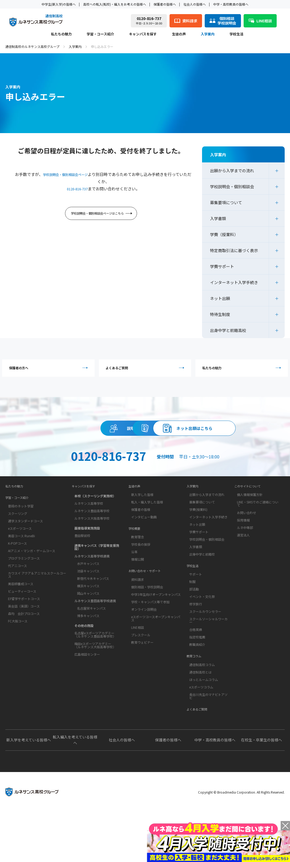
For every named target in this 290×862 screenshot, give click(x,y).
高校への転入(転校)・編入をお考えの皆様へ (114, 4)
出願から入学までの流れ (232, 170)
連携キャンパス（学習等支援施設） (96, 583)
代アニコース (17, 606)
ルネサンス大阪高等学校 (92, 554)
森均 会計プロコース (24, 654)
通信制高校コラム (202, 710)
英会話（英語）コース (24, 646)
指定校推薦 (197, 678)
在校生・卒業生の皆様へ (261, 790)
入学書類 (218, 218)
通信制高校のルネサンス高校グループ (32, 46)
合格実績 (195, 671)
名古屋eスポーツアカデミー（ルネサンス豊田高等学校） (95, 671)
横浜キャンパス (88, 622)
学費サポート (222, 266)
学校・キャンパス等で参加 (150, 647)
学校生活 (236, 34)
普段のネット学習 (21, 546)
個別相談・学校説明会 (147, 632)
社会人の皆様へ (194, 4)
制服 (192, 623)
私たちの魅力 (61, 34)
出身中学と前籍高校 (228, 330)
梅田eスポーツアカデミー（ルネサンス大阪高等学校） (95, 681)
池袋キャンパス (88, 607)
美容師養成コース (20, 624)
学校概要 (135, 568)
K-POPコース (17, 583)
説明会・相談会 (96, 435)
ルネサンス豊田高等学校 (92, 547)
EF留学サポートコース (24, 639)
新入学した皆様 (142, 532)
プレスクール (140, 680)
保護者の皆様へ (165, 4)
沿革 (134, 593)
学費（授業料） (224, 234)
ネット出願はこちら (145, 458)
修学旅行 (195, 645)
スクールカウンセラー (205, 653)
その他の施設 (84, 661)
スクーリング (17, 554)
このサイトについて (251, 522)
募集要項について (226, 202)
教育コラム (196, 700)
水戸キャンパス (88, 599)
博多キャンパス (88, 652)
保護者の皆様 (140, 547)
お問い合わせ (246, 550)
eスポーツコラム (201, 732)
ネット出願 (220, 298)
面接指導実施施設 (87, 564)
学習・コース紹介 (100, 34)
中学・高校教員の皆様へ (230, 4)
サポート (195, 616)
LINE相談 (137, 673)
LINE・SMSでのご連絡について (257, 541)
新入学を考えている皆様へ (28, 790)
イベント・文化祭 (202, 638)
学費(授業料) (198, 547)
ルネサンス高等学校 (88, 539)
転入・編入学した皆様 (147, 539)
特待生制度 (220, 314)
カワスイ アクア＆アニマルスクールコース (37, 615)
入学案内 (208, 34)
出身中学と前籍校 (202, 591)
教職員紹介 (197, 686)
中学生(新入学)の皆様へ (59, 4)
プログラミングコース (24, 598)
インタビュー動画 (144, 554)
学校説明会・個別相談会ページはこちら (102, 214)
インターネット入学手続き (234, 282)
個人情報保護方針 (250, 532)
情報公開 (137, 601)
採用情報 (243, 557)
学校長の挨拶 (140, 586)
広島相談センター (87, 690)
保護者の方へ (49, 370)
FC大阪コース (17, 661)
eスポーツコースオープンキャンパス (155, 664)
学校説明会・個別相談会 (232, 186)
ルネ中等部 (245, 565)
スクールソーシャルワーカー (208, 662)
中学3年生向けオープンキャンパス (156, 640)
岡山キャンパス (88, 629)
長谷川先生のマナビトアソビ (208, 742)
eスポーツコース (20, 569)
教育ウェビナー (142, 688)
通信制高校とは (200, 718)
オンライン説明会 (144, 655)
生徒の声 (179, 34)
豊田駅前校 (82, 571)
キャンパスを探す (143, 34)
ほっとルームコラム (203, 725)
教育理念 (137, 578)
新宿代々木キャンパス (93, 614)
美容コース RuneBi (21, 576)
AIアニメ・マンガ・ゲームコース (31, 591)
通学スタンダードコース (25, 561)
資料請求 (193, 435)
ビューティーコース (22, 631)
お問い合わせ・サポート (149, 615)
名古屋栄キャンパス (91, 644)
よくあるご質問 (146, 370)
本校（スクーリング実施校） (95, 532)
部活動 (194, 631)
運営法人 (243, 572)
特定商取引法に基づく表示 (234, 250)
